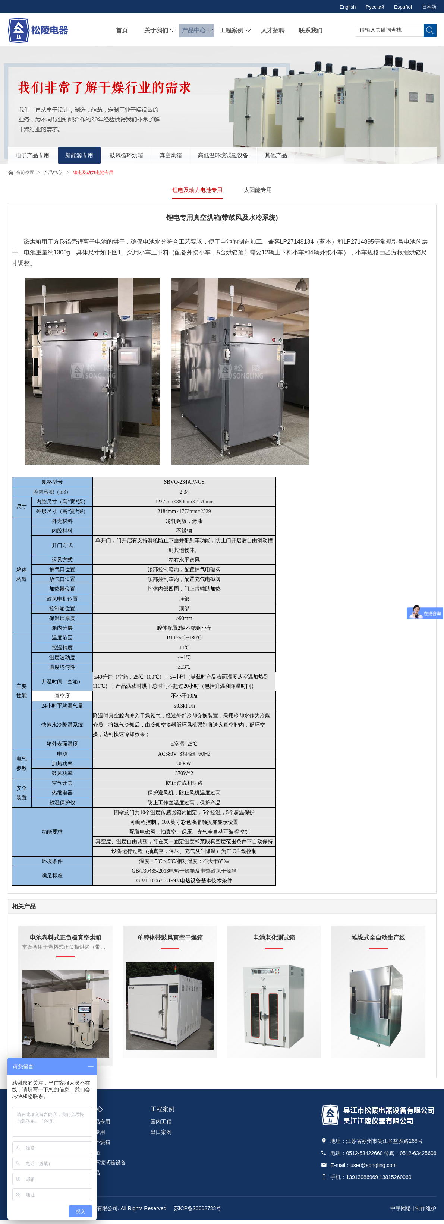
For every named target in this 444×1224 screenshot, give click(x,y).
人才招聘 (272, 30)
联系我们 (310, 30)
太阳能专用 (259, 190)
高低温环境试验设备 (262, 154)
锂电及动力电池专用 (196, 190)
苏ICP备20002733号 (197, 1212)
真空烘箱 (200, 154)
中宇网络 (400, 1212)
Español (400, 7)
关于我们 (155, 30)
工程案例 (231, 30)
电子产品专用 (37, 154)
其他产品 (324, 154)
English (340, 7)
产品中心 (193, 30)
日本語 (429, 7)
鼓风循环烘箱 (148, 154)
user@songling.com (373, 1169)
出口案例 (161, 1136)
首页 (121, 30)
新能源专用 (92, 154)
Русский (370, 7)
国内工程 (161, 1126)
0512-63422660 (364, 1157)
